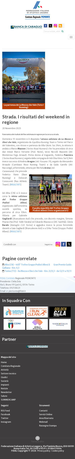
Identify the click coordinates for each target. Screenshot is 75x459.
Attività (4, 370)
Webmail (43, 422)
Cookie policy (57, 451)
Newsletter (6, 392)
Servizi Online (45, 414)
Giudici (4, 377)
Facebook (5, 414)
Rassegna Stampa (48, 425)
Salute (4, 396)
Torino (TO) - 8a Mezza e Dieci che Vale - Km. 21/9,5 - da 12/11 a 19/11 (38, 271)
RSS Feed (5, 410)
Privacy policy (43, 451)
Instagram (6, 422)
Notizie (4, 388)
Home (4, 362)
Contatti (43, 410)
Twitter (4, 418)
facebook (45, 25)
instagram (55, 25)
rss (60, 25)
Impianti (5, 385)
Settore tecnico (8, 373)
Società (4, 381)
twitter (50, 25)
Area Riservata (46, 418)
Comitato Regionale (10, 366)
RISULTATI (15, 184)
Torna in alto (37, 441)
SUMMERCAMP (8, 399)
